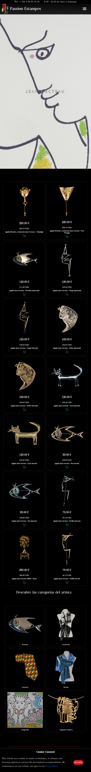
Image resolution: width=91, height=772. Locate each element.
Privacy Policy (51, 766)
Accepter (78, 762)
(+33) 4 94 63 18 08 (29, 2)
